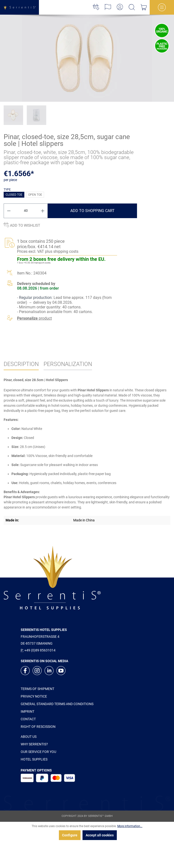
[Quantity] (26, 210)
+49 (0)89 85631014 (39, 650)
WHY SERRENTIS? (34, 744)
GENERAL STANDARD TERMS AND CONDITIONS (57, 704)
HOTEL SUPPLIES (34, 759)
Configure (69, 835)
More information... (129, 826)
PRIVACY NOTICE (34, 696)
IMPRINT (27, 711)
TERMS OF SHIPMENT (37, 689)
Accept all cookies (100, 835)
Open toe (35, 194)
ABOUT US (29, 737)
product (34, 318)
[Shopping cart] (144, 7)
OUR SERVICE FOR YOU (38, 752)
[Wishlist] (96, 7)
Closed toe (14, 194)
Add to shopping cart (92, 210)
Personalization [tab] (68, 364)
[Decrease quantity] (9, 210)
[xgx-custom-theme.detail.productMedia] (87, 58)
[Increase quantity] (43, 210)
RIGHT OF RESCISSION (38, 727)
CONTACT (28, 719)
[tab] (21, 364)
